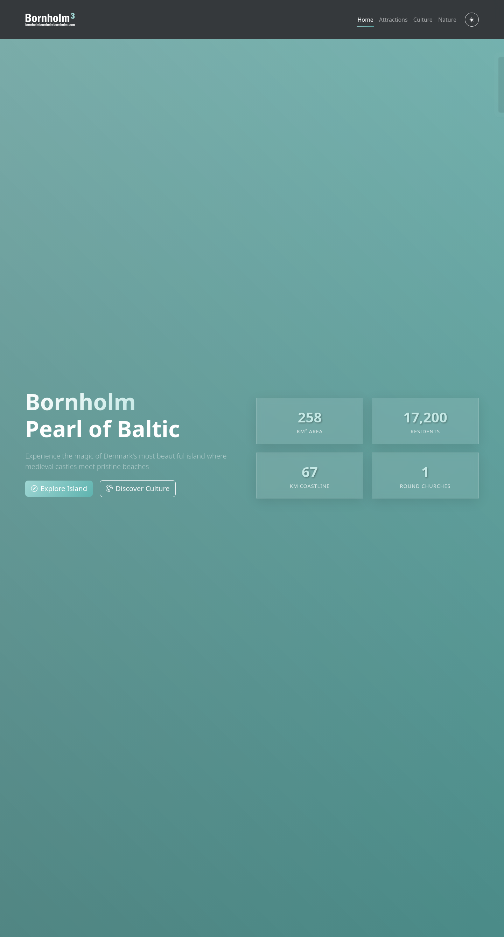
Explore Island (59, 488)
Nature (447, 19)
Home (365, 19)
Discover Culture (137, 488)
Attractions (393, 19)
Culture (423, 19)
